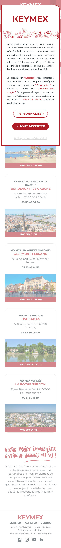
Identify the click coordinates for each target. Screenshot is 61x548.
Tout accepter (30, 126)
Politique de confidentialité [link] (30, 138)
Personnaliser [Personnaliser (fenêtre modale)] (30, 113)
